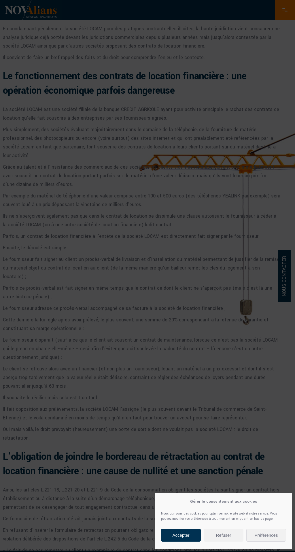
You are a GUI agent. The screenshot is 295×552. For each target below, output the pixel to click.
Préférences (266, 535)
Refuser (223, 535)
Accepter (180, 535)
